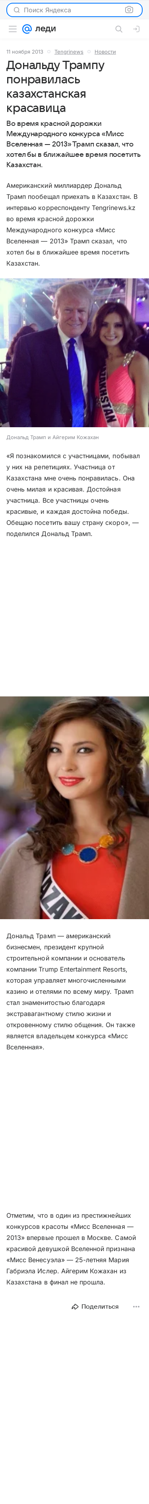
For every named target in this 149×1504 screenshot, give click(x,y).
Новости (105, 51)
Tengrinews (68, 51)
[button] (74, 353)
